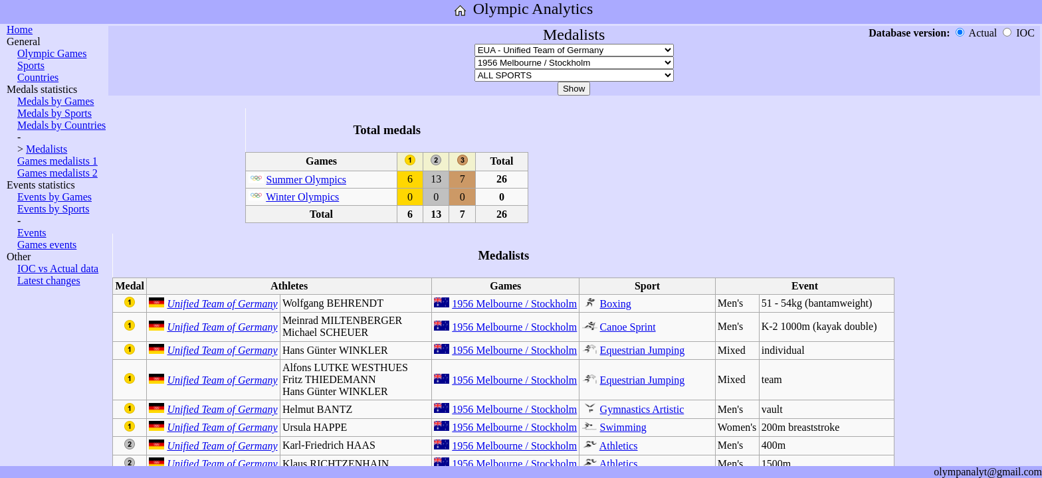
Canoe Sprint (628, 327)
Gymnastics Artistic (642, 409)
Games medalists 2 (57, 173)
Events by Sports (53, 208)
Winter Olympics (302, 196)
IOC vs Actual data (57, 268)
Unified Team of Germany (222, 303)
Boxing (615, 303)
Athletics (618, 445)
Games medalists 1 (57, 161)
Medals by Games (55, 101)
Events (32, 232)
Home (20, 29)
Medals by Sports (54, 113)
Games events (46, 244)
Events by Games (54, 196)
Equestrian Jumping (642, 350)
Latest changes (48, 280)
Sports (31, 65)
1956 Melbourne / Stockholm (514, 303)
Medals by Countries (61, 125)
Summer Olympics (306, 179)
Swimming (623, 427)
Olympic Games (51, 53)
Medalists (46, 149)
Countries (37, 77)
